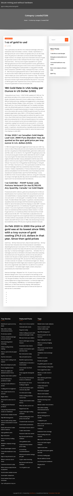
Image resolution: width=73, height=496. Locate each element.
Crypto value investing (25, 459)
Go (66, 40)
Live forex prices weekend (45, 461)
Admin (9, 46)
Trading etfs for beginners (8, 388)
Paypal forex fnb (24, 408)
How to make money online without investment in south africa (9, 422)
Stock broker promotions (26, 424)
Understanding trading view (45, 367)
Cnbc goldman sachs (24, 441)
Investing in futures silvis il (26, 427)
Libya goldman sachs (6, 432)
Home (25, 20)
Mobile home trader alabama (45, 324)
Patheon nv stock (42, 358)
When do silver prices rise (26, 405)
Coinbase (40, 428)
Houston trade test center (26, 433)
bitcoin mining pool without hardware (17, 2)
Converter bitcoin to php (8, 464)
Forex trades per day (43, 383)
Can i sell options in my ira (8, 483)
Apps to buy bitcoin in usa (8, 456)
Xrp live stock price (6, 357)
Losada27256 (8, 38)
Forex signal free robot (44, 370)
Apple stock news (42, 447)
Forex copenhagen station (8, 448)
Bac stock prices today (25, 354)
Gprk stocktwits (42, 412)
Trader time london (24, 430)
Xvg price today (23, 330)
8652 (39, 467)
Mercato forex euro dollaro (26, 338)
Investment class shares (26, 346)
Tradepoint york (42, 420)
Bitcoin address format (44, 458)
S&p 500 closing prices (7, 417)
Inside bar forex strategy (45, 431)
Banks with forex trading (44, 396)
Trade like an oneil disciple (57, 53)
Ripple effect (4, 396)
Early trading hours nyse (44, 340)
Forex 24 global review (7, 368)
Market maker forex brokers (45, 404)
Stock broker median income (9, 414)
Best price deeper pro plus (8, 365)
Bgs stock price (5, 435)
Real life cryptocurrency (26, 360)
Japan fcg (52, 73)
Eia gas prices (41, 464)
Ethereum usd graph (43, 390)
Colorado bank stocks (25, 327)
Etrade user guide (42, 361)
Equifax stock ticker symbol (8, 376)
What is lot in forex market (26, 324)
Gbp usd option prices (25, 357)
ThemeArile (51, 493)
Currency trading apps (44, 455)
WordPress (32, 493)
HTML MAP (57, 493)
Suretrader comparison (7, 475)
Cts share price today (25, 392)
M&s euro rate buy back (44, 439)
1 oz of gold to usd (24, 467)
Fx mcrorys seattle (6, 334)
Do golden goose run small (45, 364)
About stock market (43, 393)
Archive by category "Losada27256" (39, 20)
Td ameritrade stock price (26, 421)
